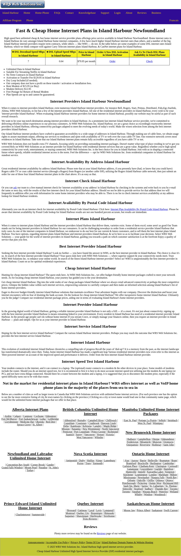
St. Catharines (157, 486)
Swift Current (171, 510)
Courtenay (81, 423)
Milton (173, 474)
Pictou (80, 463)
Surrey (79, 434)
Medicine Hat (27, 421)
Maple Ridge (109, 426)
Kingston (170, 471)
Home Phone (42, 12)
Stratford (138, 488)
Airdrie (8, 416)
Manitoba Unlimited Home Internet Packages (150, 411)
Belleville (153, 460)
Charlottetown (23, 514)
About (129, 12)
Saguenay (70, 516)
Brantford (131, 463)
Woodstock (160, 494)
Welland (174, 491)
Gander (50, 464)
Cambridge (168, 463)
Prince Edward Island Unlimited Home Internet (30, 506)
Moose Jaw (129, 510)
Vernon (100, 434)
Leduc (43, 419)
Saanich (70, 434)
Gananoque (133, 469)
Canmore (27, 416)
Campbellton (144, 439)
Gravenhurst (146, 469)
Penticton (67, 431)
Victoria (110, 434)
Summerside (38, 514)
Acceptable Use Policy (57, 542)
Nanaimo (76, 428)
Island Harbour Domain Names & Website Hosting (127, 542)
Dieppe (156, 439)
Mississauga (129, 477)
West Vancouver (85, 437)
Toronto (174, 488)
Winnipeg (157, 423)
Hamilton (168, 469)
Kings (99, 460)
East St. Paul (130, 420)
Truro (88, 463)
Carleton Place (130, 466)
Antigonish (71, 460)
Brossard (71, 510)
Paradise (43, 467)
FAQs (57, 12)
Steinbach (172, 420)
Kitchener (128, 474)
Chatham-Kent (146, 466)
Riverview (145, 444)
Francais (173, 20)
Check (149, 61)
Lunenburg (109, 460)
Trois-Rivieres (90, 518)
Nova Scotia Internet (90, 454)
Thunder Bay (161, 488)
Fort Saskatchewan (28, 419)
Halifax (90, 460)
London (153, 474)
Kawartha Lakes (155, 471)
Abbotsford (70, 420)
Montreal (70, 513)
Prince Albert (143, 510)
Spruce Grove (24, 424)
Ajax (126, 460)
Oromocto (168, 442)
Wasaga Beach (149, 491)
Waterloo (163, 491)
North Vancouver (110, 428)
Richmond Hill (170, 483)
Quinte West (155, 483)
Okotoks (40, 421)
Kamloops (75, 426)
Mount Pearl (31, 467)
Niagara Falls (158, 477)
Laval (91, 510)
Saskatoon (157, 510)
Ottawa (169, 480)
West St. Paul (144, 423)
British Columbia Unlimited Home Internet (90, 411)
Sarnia (144, 486)
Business (156, 12)
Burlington (155, 463)
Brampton (164, 460)
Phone (29, 20)
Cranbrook (93, 423)
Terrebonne (109, 516)
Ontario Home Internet (151, 454)
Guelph (158, 469)
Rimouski (109, 513)
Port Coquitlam (82, 431)
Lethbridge (53, 419)
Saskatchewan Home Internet (151, 504)
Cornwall (173, 466)
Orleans (131, 480)
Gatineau (82, 510)
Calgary (17, 416)
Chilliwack (111, 420)
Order (112, 61)
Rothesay (157, 444)
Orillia (150, 480)
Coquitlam (69, 423)
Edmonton (50, 416)
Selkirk (162, 420)
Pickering (142, 483)
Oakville (141, 480)
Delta (66, 426)
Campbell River (96, 420)
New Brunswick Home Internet (151, 432)
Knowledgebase (87, 12)
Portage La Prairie (147, 420)
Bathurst (131, 439)
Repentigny (97, 513)
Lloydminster (11, 421)
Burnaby (81, 420)
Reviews (142, 12)
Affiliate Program (12, 20)
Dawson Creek (108, 423)
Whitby (138, 494)
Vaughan (136, 491)
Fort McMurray (9, 419)
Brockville (143, 463)
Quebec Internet (90, 504)
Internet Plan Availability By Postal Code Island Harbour (139, 209)
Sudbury (149, 488)
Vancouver (89, 434)
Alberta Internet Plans (30, 409)
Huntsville (131, 471)
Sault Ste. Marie (131, 486)
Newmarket (143, 477)
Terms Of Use (93, 542)
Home (27, 12)
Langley (97, 426)
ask (15, 187)
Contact (69, 12)
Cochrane (39, 416)
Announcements (36, 542)
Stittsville (127, 488)
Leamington (141, 474)
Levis (99, 510)
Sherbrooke (96, 516)
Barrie (143, 460)
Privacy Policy (78, 542)
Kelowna (87, 426)
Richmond (112, 431)
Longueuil (108, 510)
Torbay (30, 470)
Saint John (168, 444)
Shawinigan (82, 516)
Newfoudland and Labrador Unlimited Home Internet (30, 456)
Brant (174, 460)
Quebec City (83, 513)
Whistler (99, 437)
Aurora (134, 460)
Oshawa (160, 480)
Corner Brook (38, 464)
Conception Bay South (17, 464)
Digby (82, 460)
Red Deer (50, 421)
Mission (66, 428)
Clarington (161, 466)
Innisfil (141, 471)
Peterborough (129, 483)
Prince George (98, 431)
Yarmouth (98, 463)
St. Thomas (171, 486)
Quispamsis (132, 444)
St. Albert (37, 424)
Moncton (157, 442)
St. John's (54, 467)
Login (117, 12)
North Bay (171, 477)
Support (105, 12)
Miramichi (145, 442)
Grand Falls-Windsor (12, 467)
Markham (163, 474)
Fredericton (132, 442)
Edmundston (167, 439)
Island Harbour (11, 12)
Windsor (148, 494)
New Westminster (91, 428)
